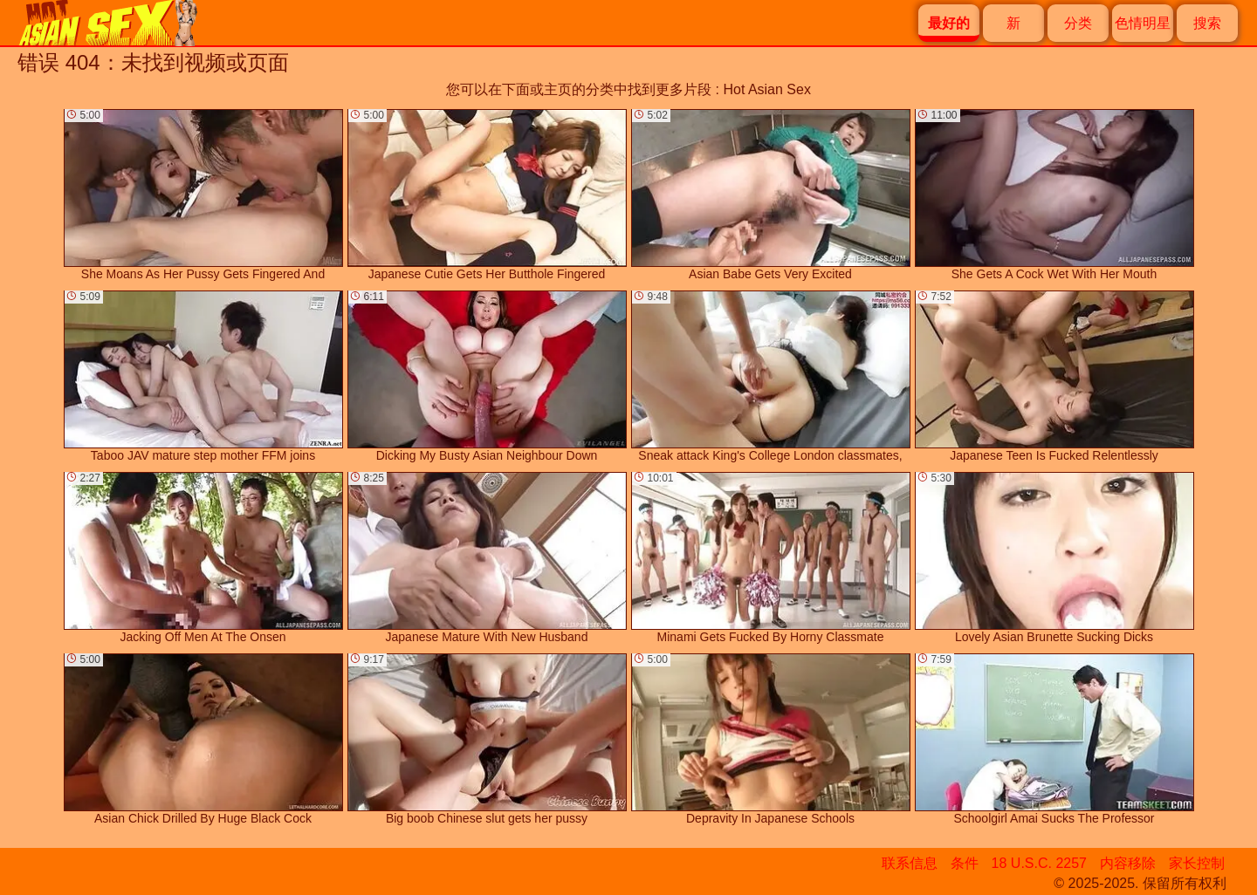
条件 (965, 863)
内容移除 (1128, 863)
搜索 (1207, 23)
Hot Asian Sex (767, 89)
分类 (1078, 23)
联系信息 (910, 863)
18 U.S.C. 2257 (1039, 863)
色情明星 (1143, 23)
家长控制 (1197, 863)
